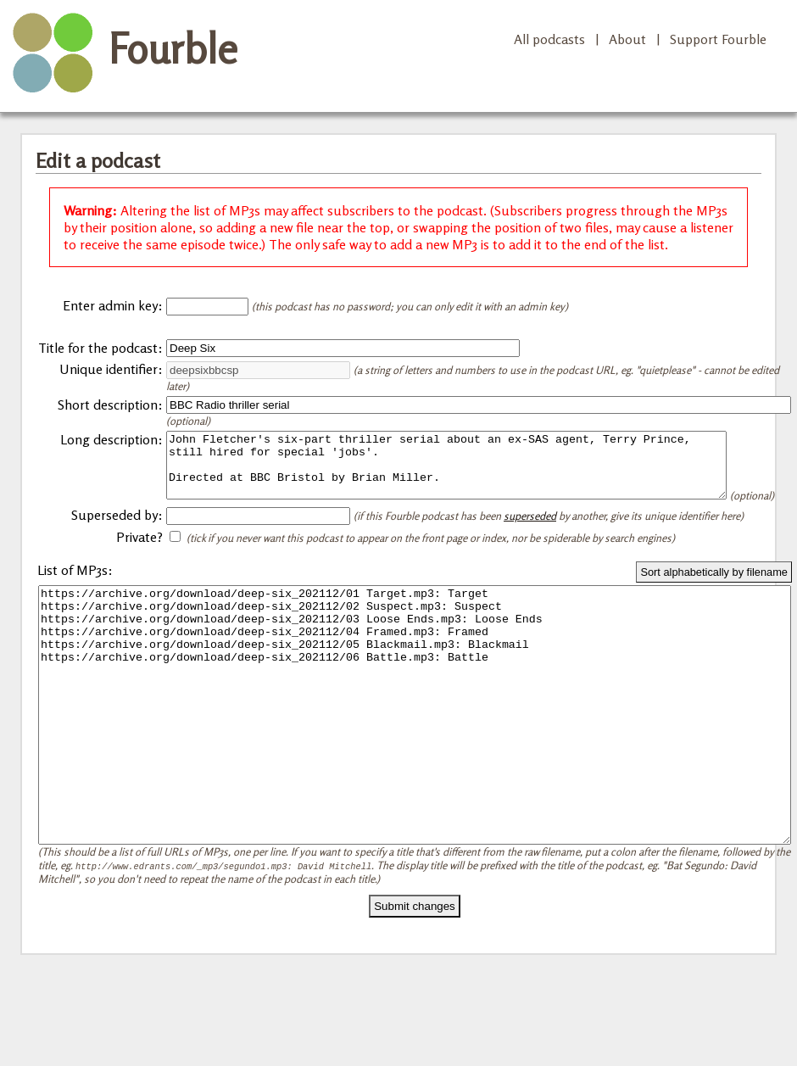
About (627, 39)
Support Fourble (718, 39)
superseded (530, 538)
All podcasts (549, 39)
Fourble (173, 48)
